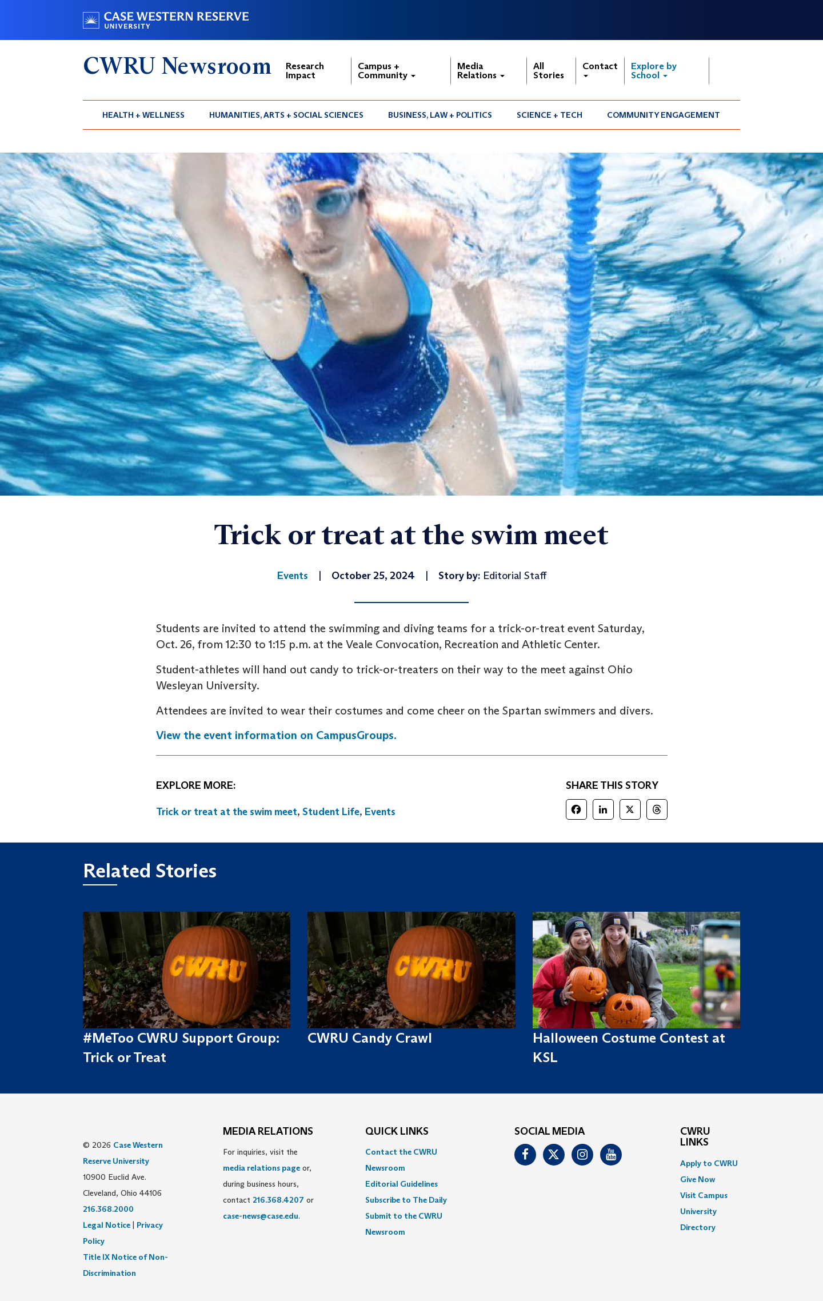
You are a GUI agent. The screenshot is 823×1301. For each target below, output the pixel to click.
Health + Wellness (143, 115)
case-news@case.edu (260, 1216)
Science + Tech (549, 115)
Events (380, 811)
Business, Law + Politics (440, 115)
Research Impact (305, 71)
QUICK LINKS (397, 1132)
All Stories (548, 71)
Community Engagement (663, 115)
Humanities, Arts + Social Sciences (286, 115)
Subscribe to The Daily (406, 1200)
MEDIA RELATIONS (268, 1132)
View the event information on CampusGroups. (276, 735)
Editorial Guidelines (401, 1184)
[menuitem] (143, 115)
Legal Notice (106, 1225)
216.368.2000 (108, 1209)
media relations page (261, 1168)
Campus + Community (387, 71)
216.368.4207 (278, 1200)
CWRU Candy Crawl (369, 1037)
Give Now (697, 1179)
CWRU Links (695, 1137)
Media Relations (481, 71)
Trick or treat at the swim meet (226, 811)
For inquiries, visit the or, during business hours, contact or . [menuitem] (268, 1184)
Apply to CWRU (709, 1163)
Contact (600, 69)
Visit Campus (704, 1195)
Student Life (330, 811)
